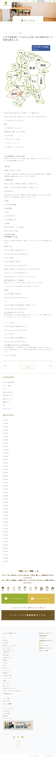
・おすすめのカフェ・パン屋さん (13, 139)
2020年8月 (5, 551)
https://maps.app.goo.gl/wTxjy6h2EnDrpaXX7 (15, 341)
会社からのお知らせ (8, 392)
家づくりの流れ (7, 648)
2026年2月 (5, 426)
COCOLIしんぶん (7, 408)
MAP (41, 643)
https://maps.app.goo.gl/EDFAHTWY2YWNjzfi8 (15, 330)
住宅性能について (7, 657)
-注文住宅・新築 (7, 675)
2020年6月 (5, 558)
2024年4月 (5, 476)
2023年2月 (5, 515)
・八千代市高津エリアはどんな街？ (12, 128)
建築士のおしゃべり (8, 399)
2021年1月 (5, 538)
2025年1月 (5, 446)
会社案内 (26, 1)
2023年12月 (6, 486)
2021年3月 (5, 532)
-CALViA (5, 663)
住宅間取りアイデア (8, 395)
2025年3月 (5, 440)
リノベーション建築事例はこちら (27, 615)
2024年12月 (6, 450)
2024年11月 (6, 453)
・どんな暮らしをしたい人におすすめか (14, 147)
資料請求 (41, 1)
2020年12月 (6, 541)
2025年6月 (5, 430)
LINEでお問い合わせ (16, 598)
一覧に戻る (28, 367)
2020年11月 (6, 545)
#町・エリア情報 (17, 33)
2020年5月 (5, 561)
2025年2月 (5, 443)
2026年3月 (5, 423)
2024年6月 (5, 469)
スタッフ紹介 (6, 711)
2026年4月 (5, 420)
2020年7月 (5, 555)
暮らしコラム (6, 685)
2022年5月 (5, 522)
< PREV (4, 366)
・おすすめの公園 (8, 135)
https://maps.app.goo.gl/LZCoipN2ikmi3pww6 (15, 265)
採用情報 (33, 1)
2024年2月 (5, 479)
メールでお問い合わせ (43, 598)
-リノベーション (7, 678)
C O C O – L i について (9, 708)
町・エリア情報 (11, 355)
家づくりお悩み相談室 (8, 382)
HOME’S (18, 744)
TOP (4, 638)
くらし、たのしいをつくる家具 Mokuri (13, 691)
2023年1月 (5, 518)
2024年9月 (5, 459)
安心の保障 (5, 655)
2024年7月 (5, 466)
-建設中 (5, 680)
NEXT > (51, 366)
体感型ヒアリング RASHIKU (10, 645)
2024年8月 (5, 463)
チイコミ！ (18, 746)
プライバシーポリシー (8, 718)
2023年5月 (5, 505)
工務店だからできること (9, 688)
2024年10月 (6, 456)
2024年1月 (5, 482)
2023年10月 (6, 489)
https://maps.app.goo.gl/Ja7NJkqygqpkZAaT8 (15, 309)
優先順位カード (6, 402)
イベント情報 (6, 698)
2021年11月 (6, 525)
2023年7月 (5, 499)
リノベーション (7, 670)
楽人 (4, 405)
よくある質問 (6, 713)
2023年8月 (5, 495)
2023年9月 (5, 492)
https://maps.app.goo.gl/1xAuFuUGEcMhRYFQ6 (15, 297)
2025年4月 (5, 436)
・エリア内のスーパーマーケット (12, 143)
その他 (4, 389)
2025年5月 (5, 433)
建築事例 (5, 673)
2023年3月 (5, 512)
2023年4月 (5, 509)
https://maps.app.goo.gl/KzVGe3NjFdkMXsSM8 (15, 254)
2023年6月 (5, 502)
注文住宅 (5, 640)
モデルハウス (6, 683)
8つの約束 (5, 643)
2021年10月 (6, 528)
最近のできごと (7, 701)
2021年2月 (5, 535)
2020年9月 (5, 548)
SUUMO (18, 741)
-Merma (5, 668)
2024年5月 (5, 472)
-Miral (4, 665)
